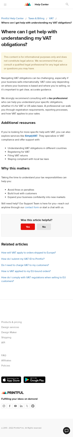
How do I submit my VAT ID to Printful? (23, 259)
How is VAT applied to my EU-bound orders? (26, 271)
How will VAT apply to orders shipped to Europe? (28, 252)
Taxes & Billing (36, 18)
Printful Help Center (12, 18)
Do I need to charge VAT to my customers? (25, 265)
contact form (32, 207)
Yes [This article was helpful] (28, 227)
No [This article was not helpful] (44, 227)
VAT (51, 18)
